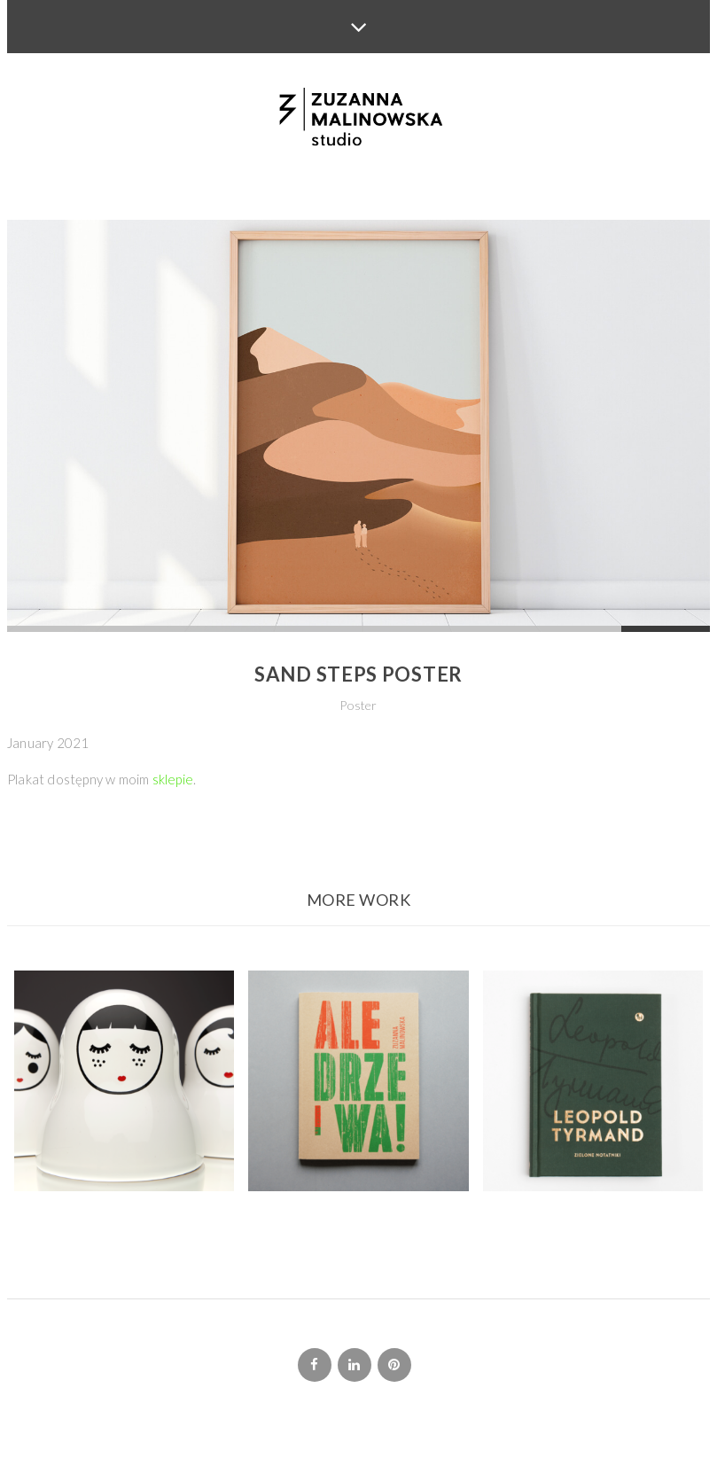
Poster (358, 705)
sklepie (172, 779)
